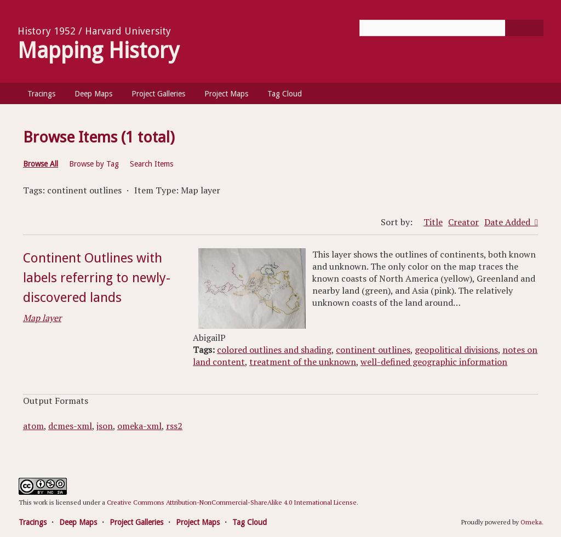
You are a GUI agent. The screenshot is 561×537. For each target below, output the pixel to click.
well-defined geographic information (433, 362)
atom (33, 426)
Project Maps (226, 93)
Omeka (531, 522)
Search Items (151, 163)
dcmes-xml (70, 426)
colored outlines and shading (274, 350)
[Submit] (524, 28)
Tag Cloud (284, 93)
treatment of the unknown (302, 362)
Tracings (41, 93)
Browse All (40, 163)
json (104, 426)
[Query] (451, 28)
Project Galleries (158, 93)
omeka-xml (139, 426)
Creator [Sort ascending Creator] (463, 222)
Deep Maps (93, 93)
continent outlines (373, 350)
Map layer (42, 318)
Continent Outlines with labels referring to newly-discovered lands (96, 277)
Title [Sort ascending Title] (433, 222)
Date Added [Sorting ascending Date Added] (508, 222)
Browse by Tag (94, 163)
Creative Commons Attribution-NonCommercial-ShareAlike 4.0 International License (232, 502)
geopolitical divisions (456, 350)
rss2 (174, 426)
